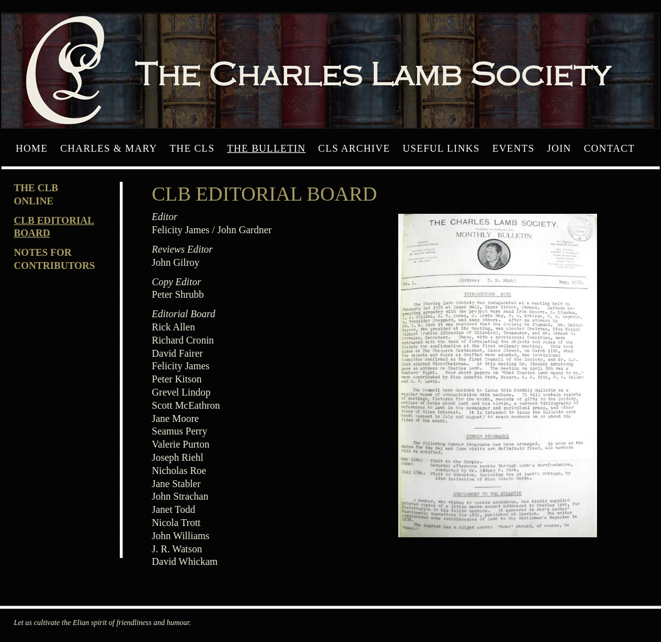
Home (32, 148)
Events (513, 148)
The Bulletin (266, 148)
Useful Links (441, 148)
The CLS (192, 148)
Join (559, 148)
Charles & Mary (108, 148)
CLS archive (354, 148)
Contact (609, 148)
